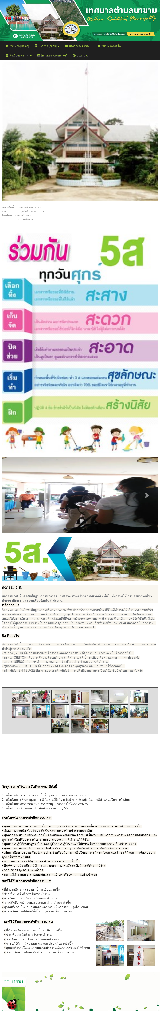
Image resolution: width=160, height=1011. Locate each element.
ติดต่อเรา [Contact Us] (52, 55)
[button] (13, 495)
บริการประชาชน (78, 45)
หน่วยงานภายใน (111, 45)
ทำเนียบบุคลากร (19, 55)
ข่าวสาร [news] (47, 45)
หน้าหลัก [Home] (17, 45)
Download (80, 55)
